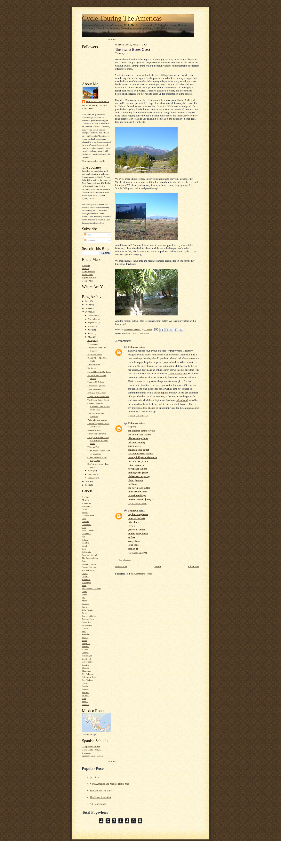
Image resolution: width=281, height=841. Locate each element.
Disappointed (93, 344)
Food (84, 585)
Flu (83, 598)
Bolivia (85, 512)
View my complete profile (93, 161)
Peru (84, 631)
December (93, 315)
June (90, 333)
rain (83, 537)
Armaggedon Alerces (96, 393)
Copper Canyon (89, 567)
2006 (87, 485)
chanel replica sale (177, 373)
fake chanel (182, 400)
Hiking (85, 540)
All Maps (86, 265)
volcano (85, 521)
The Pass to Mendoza (91, 588)
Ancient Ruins (88, 570)
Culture (85, 576)
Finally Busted (93, 364)
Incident (85, 695)
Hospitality (87, 506)
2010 (87, 304)
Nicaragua (86, 582)
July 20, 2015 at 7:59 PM (137, 503)
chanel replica (152, 354)
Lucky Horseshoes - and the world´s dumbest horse (97, 440)
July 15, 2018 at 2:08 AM (137, 553)
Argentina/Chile (89, 277)
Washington (87, 656)
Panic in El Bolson (95, 382)
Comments (90, 240)
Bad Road (86, 659)
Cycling (85, 497)
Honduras (86, 579)
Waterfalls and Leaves (97, 420)
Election (85, 668)
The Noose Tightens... (97, 386)
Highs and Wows (94, 354)
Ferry (84, 594)
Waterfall (86, 634)
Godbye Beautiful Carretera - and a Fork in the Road (98, 406)
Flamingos (86, 671)
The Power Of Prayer (96, 433)
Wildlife (85, 543)
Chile (84, 509)
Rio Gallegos (87, 674)
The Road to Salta (90, 558)
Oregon (85, 652)
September (93, 322)
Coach (85, 573)
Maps (84, 600)
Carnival (85, 665)
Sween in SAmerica (97, 101)
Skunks (85, 701)
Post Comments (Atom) (141, 573)
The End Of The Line (101, 790)
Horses (85, 649)
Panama (85, 604)
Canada (85, 683)
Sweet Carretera (94, 430)
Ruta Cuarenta (88, 530)
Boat (84, 561)
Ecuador (85, 692)
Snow (84, 607)
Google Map (87, 281)
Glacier (85, 628)
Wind (84, 546)
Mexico (85, 268)
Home (158, 566)
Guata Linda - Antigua (91, 750)
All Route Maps (98, 803)
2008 (87, 312)
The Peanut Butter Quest (98, 400)
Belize (85, 637)
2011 (87, 301)
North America (88, 271)
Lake (84, 698)
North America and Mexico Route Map (110, 783)
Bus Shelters (87, 680)
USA (84, 527)
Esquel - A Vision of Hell (98, 396)
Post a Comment (125, 560)
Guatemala (86, 524)
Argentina (86, 503)
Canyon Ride (87, 662)
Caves (84, 613)
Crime (84, 591)
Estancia (85, 646)
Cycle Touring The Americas (122, 18)
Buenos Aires (88, 619)
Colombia (86, 533)
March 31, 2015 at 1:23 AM (138, 416)
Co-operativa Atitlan (91, 746)
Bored (84, 640)
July (90, 330)
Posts (88, 235)
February (92, 478)
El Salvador (87, 625)
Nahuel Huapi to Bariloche (99, 372)
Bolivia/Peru (87, 274)
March (91, 474)
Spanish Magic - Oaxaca (92, 756)
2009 (87, 308)
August (91, 326)
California (86, 552)
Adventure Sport (89, 677)
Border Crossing (89, 564)
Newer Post (121, 566)
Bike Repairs (87, 610)
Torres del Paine (89, 616)
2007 (87, 481)
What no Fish (93, 447)
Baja (84, 549)
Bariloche (91, 368)
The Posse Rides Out (100, 797)
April (90, 470)
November (93, 319)
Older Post (193, 566)
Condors (85, 686)
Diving (85, 689)
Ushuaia (85, 704)
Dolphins (86, 643)
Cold (84, 518)
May (90, 337)
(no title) (94, 777)
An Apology (92, 340)
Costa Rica (87, 622)
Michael (191, 100)
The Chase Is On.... (95, 389)
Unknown (133, 346)
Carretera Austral (89, 555)
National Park (88, 515)
